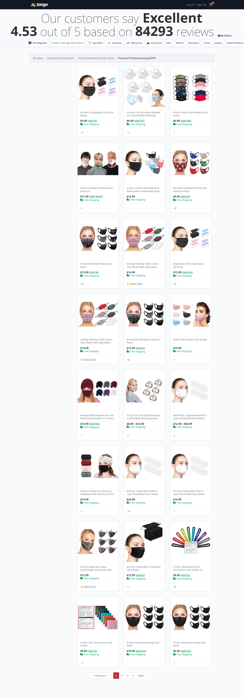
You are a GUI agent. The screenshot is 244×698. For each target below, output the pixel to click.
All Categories (37, 42)
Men (169, 42)
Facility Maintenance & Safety (96, 58)
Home (207, 42)
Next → (142, 675)
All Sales (38, 58)
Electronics (194, 42)
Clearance (115, 42)
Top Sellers (95, 42)
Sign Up (201, 4)
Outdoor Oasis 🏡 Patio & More (67, 42)
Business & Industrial (60, 58)
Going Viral (154, 42)
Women (180, 42)
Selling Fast (134, 42)
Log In (191, 4)
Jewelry (218, 42)
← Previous (99, 675)
